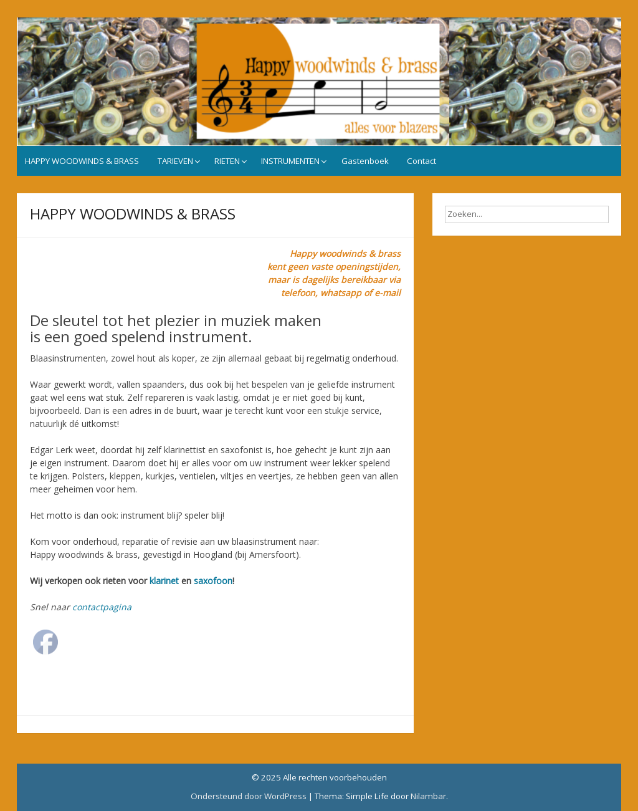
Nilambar (428, 796)
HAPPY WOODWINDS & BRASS (82, 160)
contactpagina (101, 607)
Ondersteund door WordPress (249, 796)
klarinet (164, 581)
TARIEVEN (175, 160)
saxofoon (213, 581)
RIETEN (227, 160)
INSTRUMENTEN (290, 160)
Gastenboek (365, 160)
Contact (421, 160)
